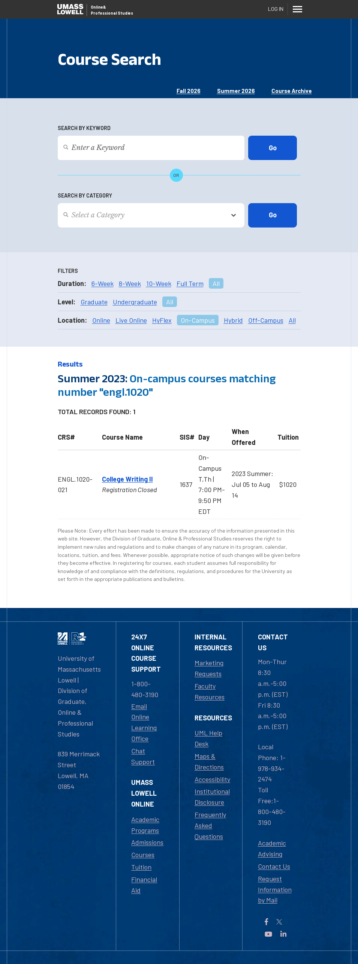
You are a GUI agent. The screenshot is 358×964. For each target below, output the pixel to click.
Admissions (147, 842)
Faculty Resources (210, 691)
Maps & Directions (209, 761)
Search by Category (85, 195)
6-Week (102, 283)
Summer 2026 (236, 90)
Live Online (131, 320)
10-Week (158, 283)
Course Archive (291, 90)
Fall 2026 (189, 90)
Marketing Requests (209, 668)
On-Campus (198, 320)
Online (101, 320)
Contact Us (274, 866)
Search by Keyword (84, 128)
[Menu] (297, 9)
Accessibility (212, 779)
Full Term (190, 283)
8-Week (130, 283)
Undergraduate (135, 302)
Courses (142, 854)
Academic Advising (272, 848)
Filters (68, 271)
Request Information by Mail (275, 889)
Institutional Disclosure (212, 796)
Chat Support (143, 756)
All (216, 283)
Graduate (94, 302)
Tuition (141, 867)
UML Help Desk (208, 738)
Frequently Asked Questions (210, 825)
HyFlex (162, 320)
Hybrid (233, 320)
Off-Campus (265, 320)
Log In (275, 9)
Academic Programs (145, 824)
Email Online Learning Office (144, 722)
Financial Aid (144, 884)
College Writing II (127, 479)
